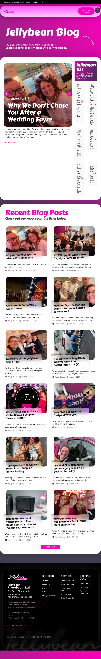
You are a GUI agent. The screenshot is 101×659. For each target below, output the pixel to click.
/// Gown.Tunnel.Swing (25, 607)
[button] (6, 94)
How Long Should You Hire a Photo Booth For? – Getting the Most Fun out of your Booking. (92, 104)
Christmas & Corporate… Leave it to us (21, 306)
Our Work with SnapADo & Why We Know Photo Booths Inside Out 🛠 (69, 361)
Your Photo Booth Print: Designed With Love (67, 413)
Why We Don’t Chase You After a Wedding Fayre (38, 112)
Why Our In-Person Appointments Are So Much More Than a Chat (70, 521)
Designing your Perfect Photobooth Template (92, 140)
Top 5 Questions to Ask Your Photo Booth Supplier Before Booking (22, 468)
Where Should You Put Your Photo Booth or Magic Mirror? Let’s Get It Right (79, 102)
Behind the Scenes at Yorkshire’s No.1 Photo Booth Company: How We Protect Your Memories (21, 523)
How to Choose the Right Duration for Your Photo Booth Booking (79, 178)
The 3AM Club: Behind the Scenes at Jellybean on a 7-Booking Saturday (69, 468)
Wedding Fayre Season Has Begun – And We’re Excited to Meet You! (69, 308)
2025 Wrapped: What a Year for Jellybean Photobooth (69, 256)
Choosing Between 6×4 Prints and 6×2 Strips (92, 173)
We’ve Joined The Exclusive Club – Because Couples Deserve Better (22, 414)
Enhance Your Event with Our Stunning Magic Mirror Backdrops (79, 144)
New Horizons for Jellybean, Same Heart (22, 360)
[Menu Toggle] (46, 11)
